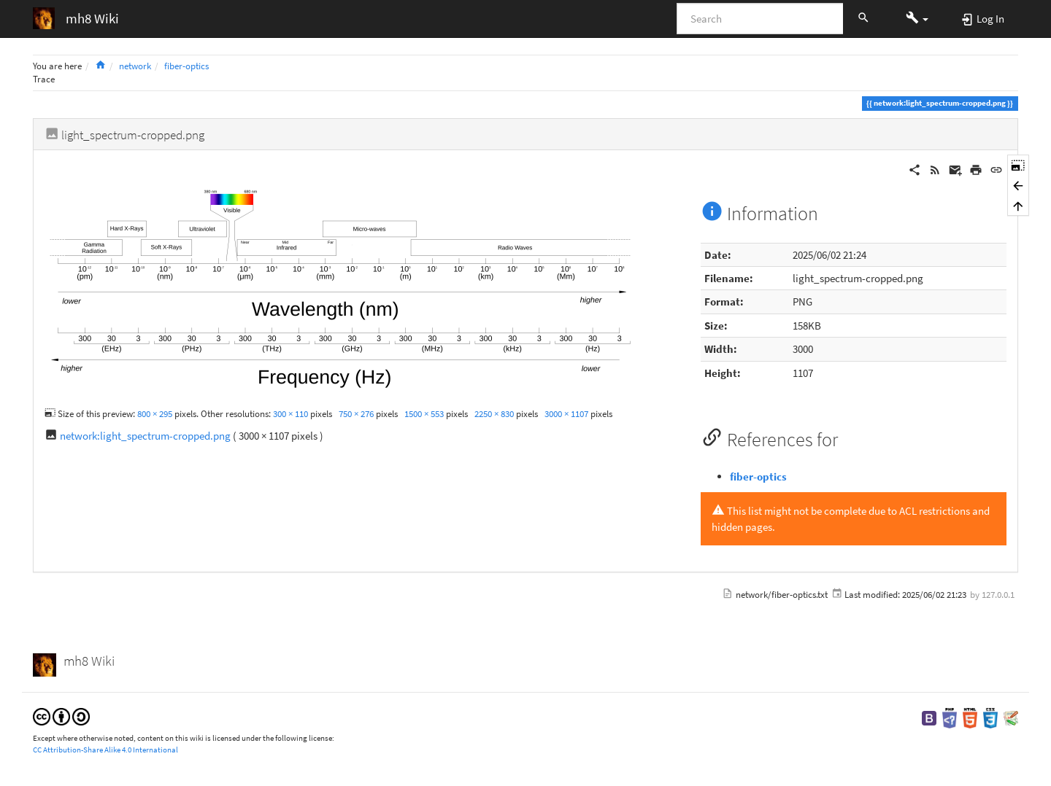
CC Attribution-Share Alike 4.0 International (105, 749)
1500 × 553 (424, 414)
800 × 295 (154, 414)
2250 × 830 (494, 414)
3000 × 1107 (566, 414)
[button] (917, 18)
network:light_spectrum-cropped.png (145, 436)
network (135, 66)
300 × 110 (290, 414)
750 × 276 (356, 414)
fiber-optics (186, 66)
